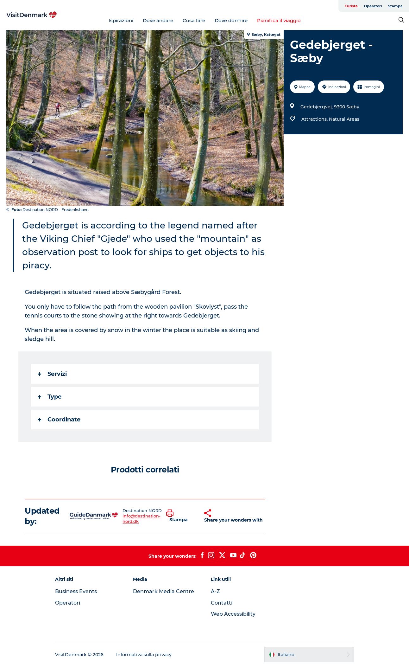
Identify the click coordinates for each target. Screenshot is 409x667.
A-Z (215, 591)
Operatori (373, 6)
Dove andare (158, 20)
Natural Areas (344, 119)
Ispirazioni (121, 20)
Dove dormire (231, 20)
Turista (351, 6)
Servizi (52, 373)
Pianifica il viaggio (279, 20)
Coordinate (59, 419)
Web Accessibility (233, 614)
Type (49, 396)
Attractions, (315, 119)
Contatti (221, 603)
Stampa (395, 6)
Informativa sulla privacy (144, 654)
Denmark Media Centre (163, 591)
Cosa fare (194, 20)
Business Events (76, 591)
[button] (180, 516)
